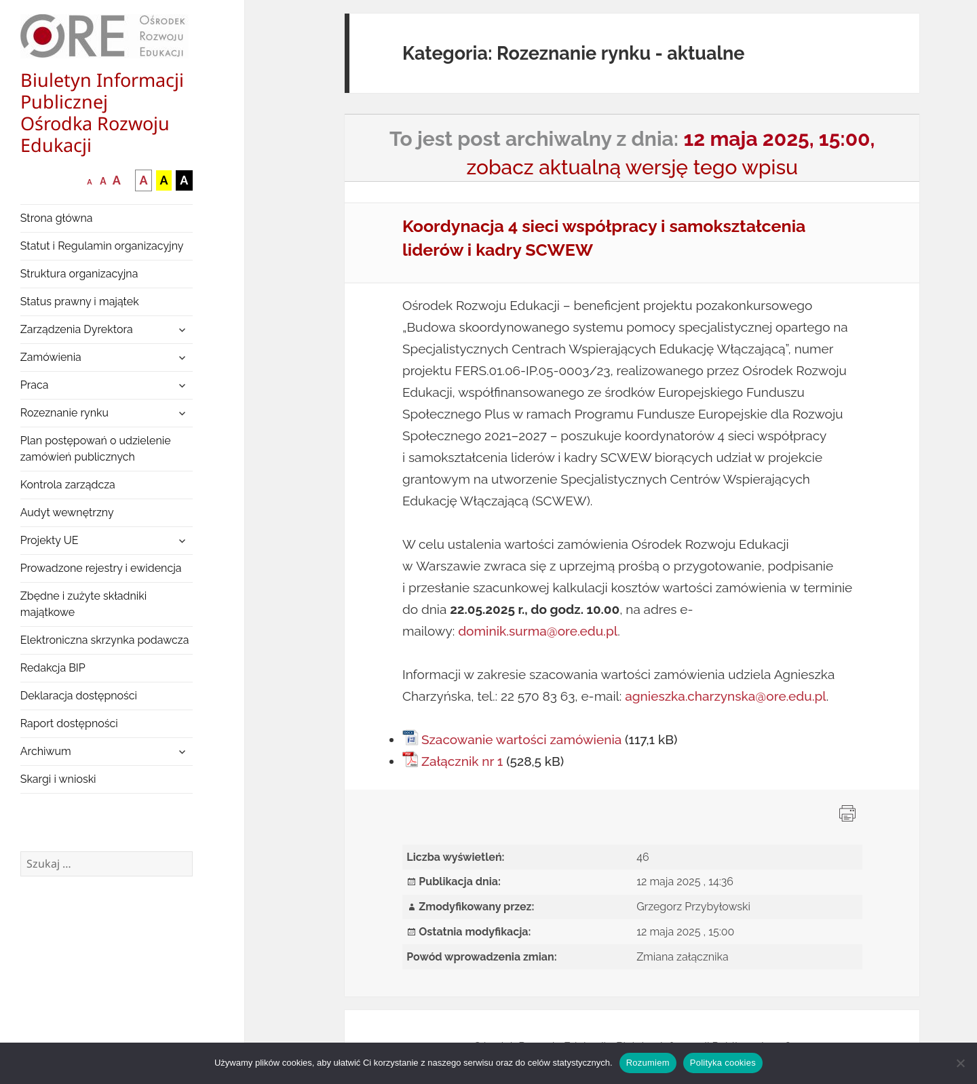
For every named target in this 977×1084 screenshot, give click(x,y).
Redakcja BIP (52, 667)
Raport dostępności (69, 723)
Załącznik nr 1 (462, 761)
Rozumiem (648, 1063)
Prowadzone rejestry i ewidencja (101, 568)
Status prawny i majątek (79, 301)
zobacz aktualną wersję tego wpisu (632, 167)
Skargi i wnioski (58, 779)
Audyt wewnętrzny (67, 512)
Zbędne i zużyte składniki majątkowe (83, 604)
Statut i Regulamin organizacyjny (102, 245)
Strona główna (56, 218)
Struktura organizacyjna (79, 273)
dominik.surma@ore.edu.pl (537, 630)
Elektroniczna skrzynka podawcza (104, 640)
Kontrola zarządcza (67, 484)
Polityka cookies (723, 1063)
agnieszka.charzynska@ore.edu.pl (725, 696)
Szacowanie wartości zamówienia (521, 739)
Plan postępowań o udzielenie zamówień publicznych (95, 448)
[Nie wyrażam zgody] (960, 1063)
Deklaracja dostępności (78, 695)
